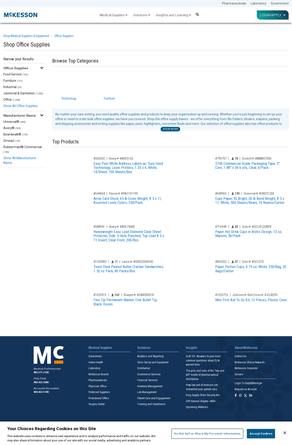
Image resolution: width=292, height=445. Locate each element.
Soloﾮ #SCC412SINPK (256, 226)
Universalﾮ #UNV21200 (259, 193)
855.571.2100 (41, 372)
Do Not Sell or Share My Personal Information (207, 433)
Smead (11, 140)
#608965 (221, 193)
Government (280, 3)
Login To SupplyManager (248, 383)
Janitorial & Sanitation (23, 93)
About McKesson (246, 347)
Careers (239, 374)
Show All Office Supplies (20, 106)
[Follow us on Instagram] (240, 396)
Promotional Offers (99, 398)
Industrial (12, 87)
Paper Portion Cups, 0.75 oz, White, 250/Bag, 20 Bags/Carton (250, 268)
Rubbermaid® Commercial (22, 149)
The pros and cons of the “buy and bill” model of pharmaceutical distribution (205, 375)
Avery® (12, 128)
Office (11, 99)
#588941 (99, 226)
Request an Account (246, 389)
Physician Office (97, 386)
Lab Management (147, 392)
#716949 (221, 226)
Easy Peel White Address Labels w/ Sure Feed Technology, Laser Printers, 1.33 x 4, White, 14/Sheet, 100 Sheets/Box (128, 167)
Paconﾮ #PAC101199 (123, 193)
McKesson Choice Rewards (250, 362)
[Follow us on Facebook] (236, 396)
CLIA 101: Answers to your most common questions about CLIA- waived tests (203, 360)
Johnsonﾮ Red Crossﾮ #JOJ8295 (255, 295)
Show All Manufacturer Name (19, 160)
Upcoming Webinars (197, 407)
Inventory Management (149, 386)
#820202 (221, 261)
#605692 (99, 158)
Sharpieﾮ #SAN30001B (139, 295)
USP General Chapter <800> (201, 401)
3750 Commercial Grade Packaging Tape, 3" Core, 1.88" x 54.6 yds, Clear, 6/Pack (247, 165)
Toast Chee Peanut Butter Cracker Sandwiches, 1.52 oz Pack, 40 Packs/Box (128, 268)
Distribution (143, 368)
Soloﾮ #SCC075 (253, 261)
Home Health (96, 362)
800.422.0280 (41, 382)
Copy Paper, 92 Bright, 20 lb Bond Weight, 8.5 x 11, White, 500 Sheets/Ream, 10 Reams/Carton (249, 200)
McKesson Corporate (246, 368)
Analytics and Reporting (150, 356)
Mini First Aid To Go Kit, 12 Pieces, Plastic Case (251, 300)
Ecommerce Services (149, 374)
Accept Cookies (261, 433)
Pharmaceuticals (234, 3)
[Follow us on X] (245, 396)
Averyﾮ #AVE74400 (122, 226)
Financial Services (147, 380)
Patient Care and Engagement (153, 398)
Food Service (15, 74)
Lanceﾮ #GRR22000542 (137, 261)
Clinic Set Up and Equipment (152, 362)
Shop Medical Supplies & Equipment (26, 36)
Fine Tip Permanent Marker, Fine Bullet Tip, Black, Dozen (125, 302)
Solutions (141, 15)
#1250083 (99, 261)
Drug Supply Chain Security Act (203, 395)
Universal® (14, 121)
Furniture (13, 80)
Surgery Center (97, 404)
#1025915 (99, 295)
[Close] (285, 433)
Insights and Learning (173, 15)
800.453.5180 (41, 392)
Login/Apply (272, 15)
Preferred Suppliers (99, 392)
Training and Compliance (151, 404)
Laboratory (258, 3)
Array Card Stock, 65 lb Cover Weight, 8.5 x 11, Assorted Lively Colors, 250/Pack (127, 200)
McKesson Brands (99, 374)
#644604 (99, 193)
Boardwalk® (15, 134)
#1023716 (221, 295)
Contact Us (240, 356)
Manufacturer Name (19, 116)
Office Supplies (64, 36)
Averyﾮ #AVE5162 (121, 158)
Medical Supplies (113, 15)
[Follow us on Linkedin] (250, 396)
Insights (191, 347)
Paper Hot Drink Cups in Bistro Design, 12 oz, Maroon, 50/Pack (248, 233)
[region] (146, 433)
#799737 (221, 158)
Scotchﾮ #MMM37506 (256, 158)
